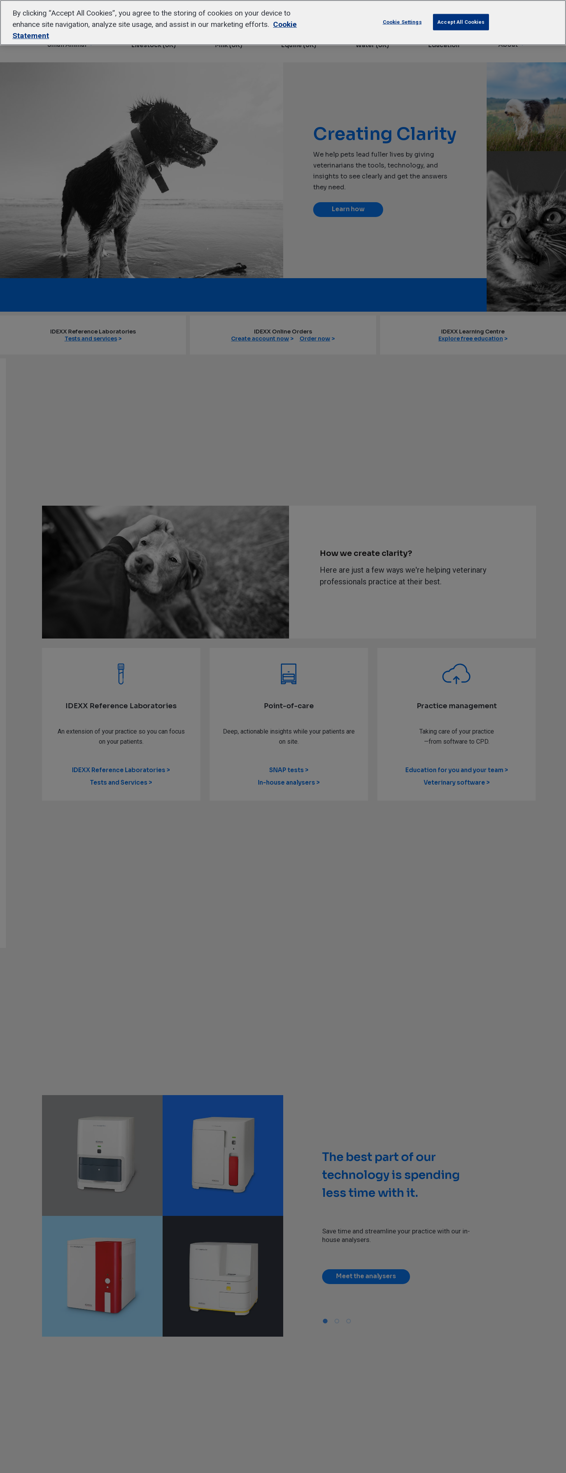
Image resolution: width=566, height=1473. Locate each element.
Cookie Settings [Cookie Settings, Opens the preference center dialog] (402, 22)
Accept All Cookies (460, 22)
